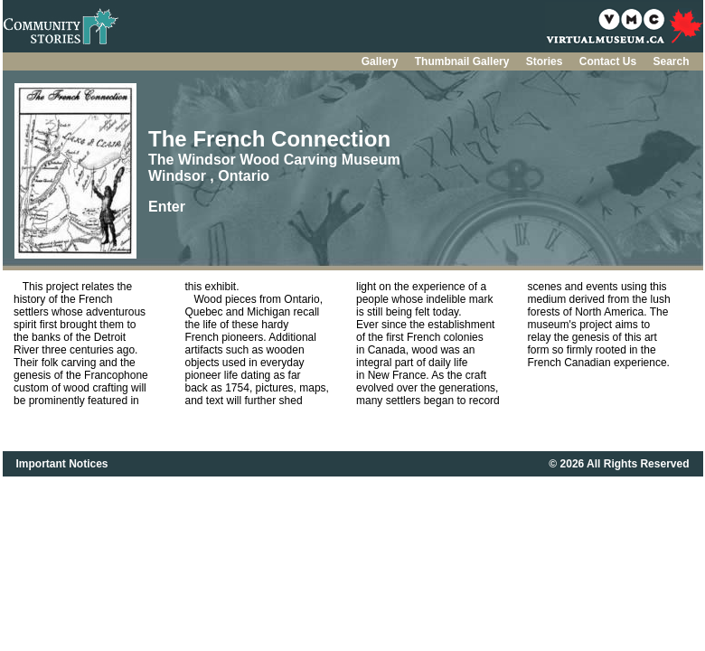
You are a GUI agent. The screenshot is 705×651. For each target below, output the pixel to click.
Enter (166, 206)
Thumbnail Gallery (463, 61)
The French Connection (269, 139)
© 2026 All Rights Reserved (619, 464)
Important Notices (62, 464)
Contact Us (609, 61)
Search (671, 61)
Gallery (381, 61)
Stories (546, 61)
